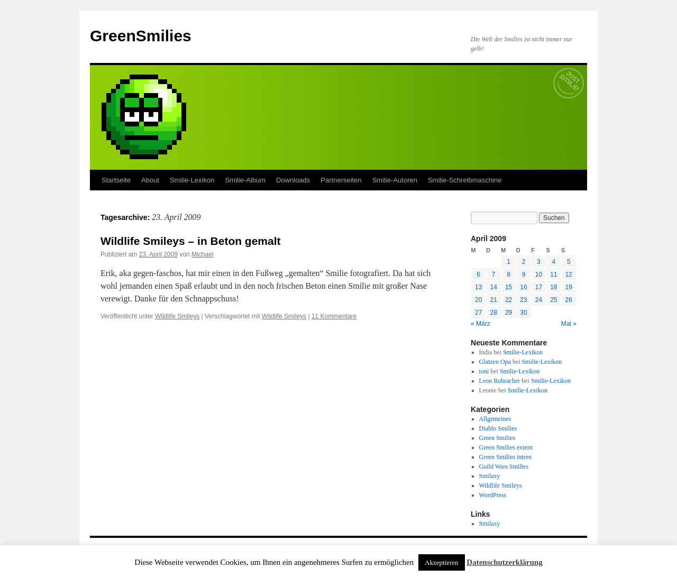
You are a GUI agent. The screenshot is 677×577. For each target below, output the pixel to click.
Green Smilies (497, 438)
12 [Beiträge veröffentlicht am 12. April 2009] (568, 274)
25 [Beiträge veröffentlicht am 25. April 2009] (553, 300)
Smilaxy (489, 476)
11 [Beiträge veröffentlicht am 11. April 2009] (553, 274)
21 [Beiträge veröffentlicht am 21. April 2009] (493, 300)
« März (480, 323)
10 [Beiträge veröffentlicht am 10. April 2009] (538, 274)
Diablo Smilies (498, 428)
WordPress (493, 495)
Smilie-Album (245, 180)
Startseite (116, 180)
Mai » (569, 323)
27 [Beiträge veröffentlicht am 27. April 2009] (478, 312)
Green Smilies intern (505, 457)
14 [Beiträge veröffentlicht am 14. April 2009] (493, 287)
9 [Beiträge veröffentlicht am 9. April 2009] (524, 274)
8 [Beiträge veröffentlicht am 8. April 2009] (508, 274)
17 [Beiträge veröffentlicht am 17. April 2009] (538, 287)
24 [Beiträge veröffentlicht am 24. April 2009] (538, 300)
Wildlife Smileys (177, 316)
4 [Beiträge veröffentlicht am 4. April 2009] (553, 261)
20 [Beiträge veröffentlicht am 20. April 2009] (478, 300)
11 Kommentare (334, 316)
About (150, 180)
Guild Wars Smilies (503, 466)
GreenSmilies (140, 35)
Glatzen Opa (495, 361)
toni (484, 371)
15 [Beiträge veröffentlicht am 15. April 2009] (508, 287)
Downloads (293, 180)
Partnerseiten (341, 180)
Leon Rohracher (499, 380)
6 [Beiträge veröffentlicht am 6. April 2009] (478, 274)
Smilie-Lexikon (192, 180)
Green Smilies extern (506, 447)
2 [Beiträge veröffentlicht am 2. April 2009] (524, 261)
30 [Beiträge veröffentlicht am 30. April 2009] (523, 312)
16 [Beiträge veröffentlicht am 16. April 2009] (523, 287)
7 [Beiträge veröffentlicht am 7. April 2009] (494, 274)
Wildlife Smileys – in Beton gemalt (190, 241)
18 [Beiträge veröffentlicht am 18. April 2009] (553, 287)
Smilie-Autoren (394, 180)
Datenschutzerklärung (504, 562)
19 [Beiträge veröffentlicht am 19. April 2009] (568, 287)
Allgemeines (495, 419)
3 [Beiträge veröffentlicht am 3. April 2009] (539, 261)
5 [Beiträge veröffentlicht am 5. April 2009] (569, 261)
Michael (202, 254)
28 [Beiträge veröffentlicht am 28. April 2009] (493, 312)
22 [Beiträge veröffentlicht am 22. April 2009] (508, 300)
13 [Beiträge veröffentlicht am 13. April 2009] (478, 287)
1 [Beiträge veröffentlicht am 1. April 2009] (508, 261)
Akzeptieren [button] (442, 562)
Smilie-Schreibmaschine (464, 180)
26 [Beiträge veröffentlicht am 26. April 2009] (568, 300)
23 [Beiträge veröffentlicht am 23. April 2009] (523, 300)
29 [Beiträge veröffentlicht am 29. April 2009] (508, 312)
